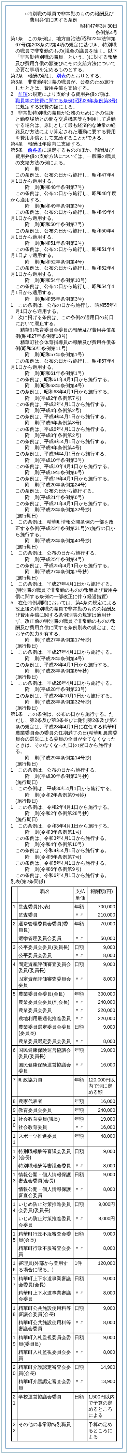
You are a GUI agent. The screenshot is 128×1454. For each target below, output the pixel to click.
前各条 (35, 150)
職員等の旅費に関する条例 (66, 100)
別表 (61, 75)
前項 (23, 94)
